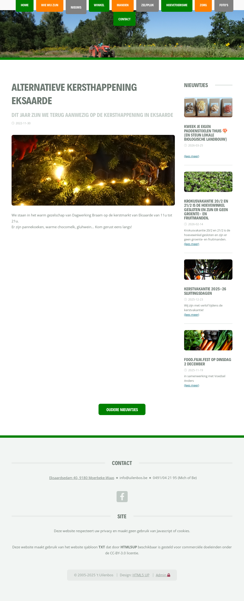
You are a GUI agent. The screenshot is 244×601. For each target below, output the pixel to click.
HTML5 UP (141, 575)
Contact (124, 19)
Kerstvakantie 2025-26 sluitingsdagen (205, 290)
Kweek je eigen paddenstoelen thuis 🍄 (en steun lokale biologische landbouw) (206, 132)
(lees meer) (191, 156)
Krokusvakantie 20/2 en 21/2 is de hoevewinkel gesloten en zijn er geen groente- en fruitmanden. (206, 209)
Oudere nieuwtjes (122, 409)
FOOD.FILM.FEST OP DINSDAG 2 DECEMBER (207, 361)
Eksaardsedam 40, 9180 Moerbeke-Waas (81, 477)
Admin (163, 575)
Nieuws (76, 7)
